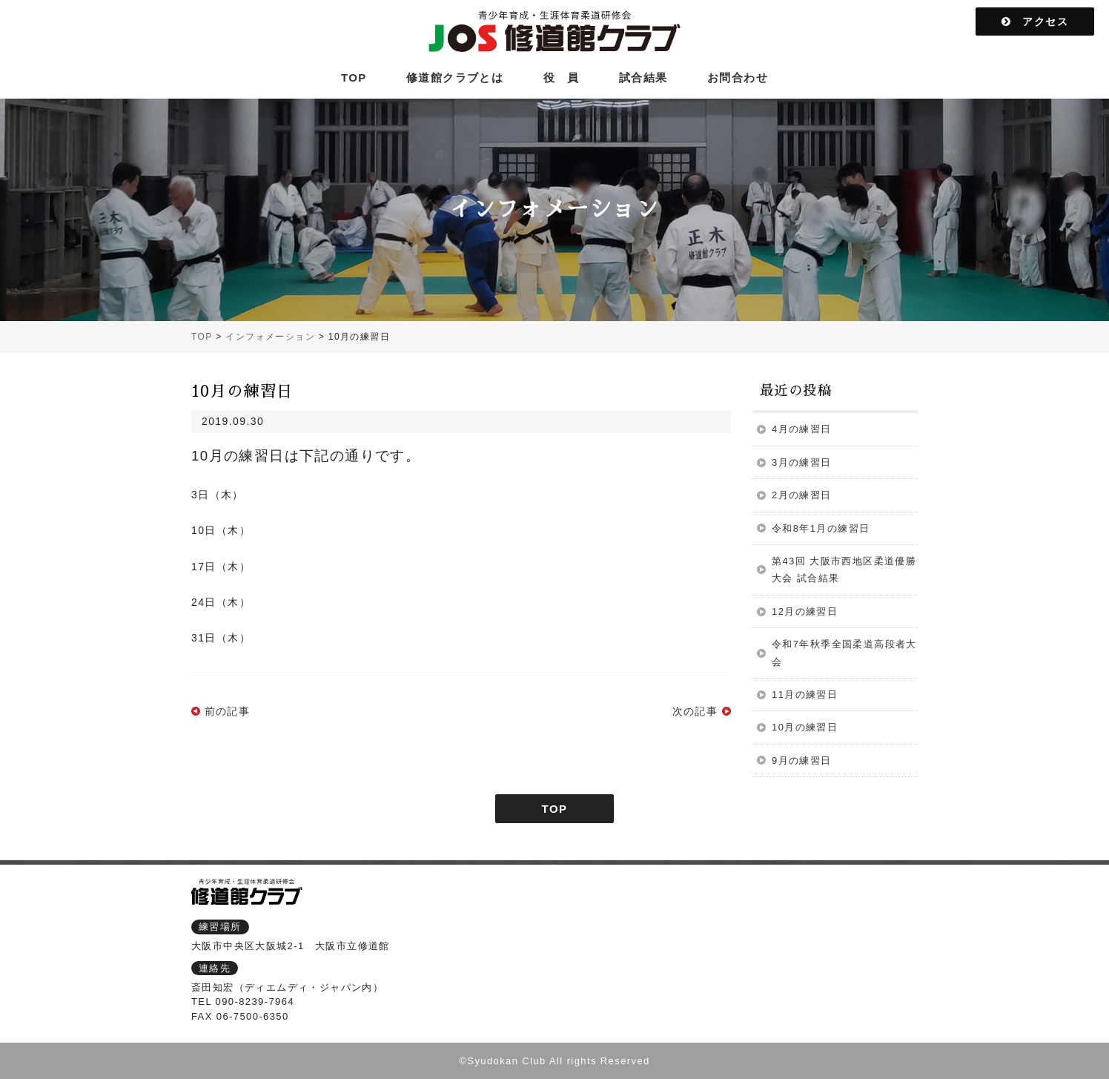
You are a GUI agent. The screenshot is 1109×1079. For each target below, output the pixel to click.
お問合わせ (737, 77)
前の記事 (228, 711)
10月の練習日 (805, 727)
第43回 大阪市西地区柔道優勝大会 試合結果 (844, 569)
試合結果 (643, 77)
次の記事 (695, 711)
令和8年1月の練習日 (821, 528)
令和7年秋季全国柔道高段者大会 (844, 653)
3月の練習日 (802, 462)
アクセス (1035, 21)
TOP (354, 77)
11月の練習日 (805, 694)
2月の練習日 (802, 495)
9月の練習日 (802, 760)
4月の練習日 (802, 429)
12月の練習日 (805, 611)
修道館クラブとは (454, 77)
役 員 (561, 77)
